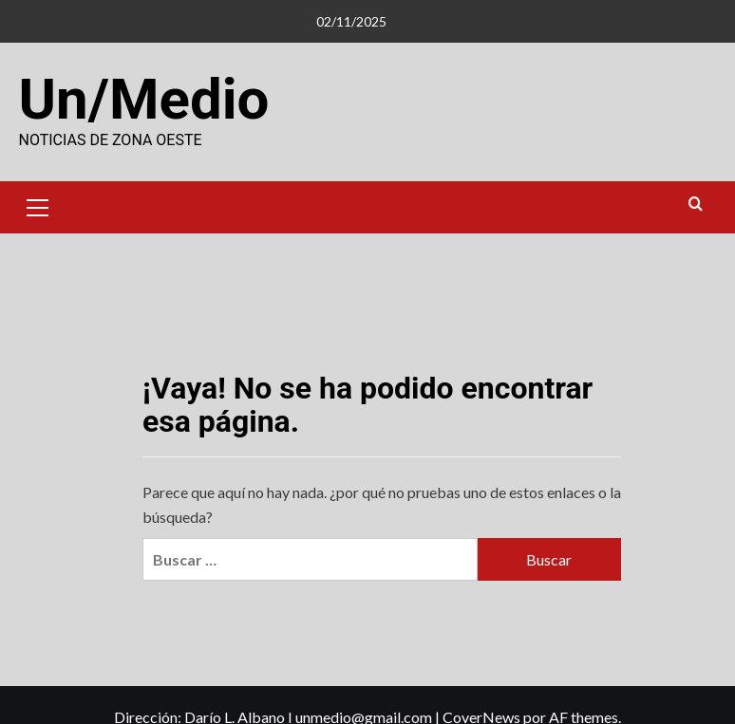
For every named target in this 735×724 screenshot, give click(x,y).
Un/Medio (144, 99)
